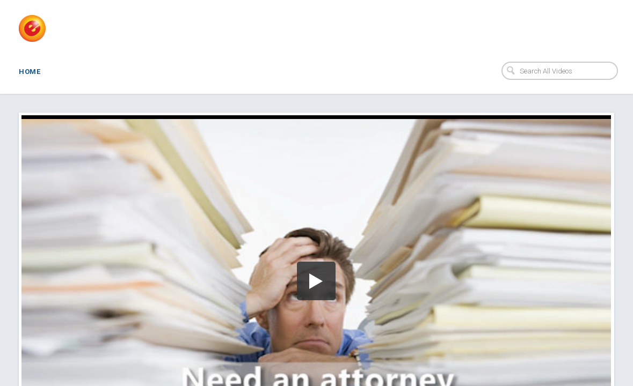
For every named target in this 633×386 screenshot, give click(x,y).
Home (29, 72)
